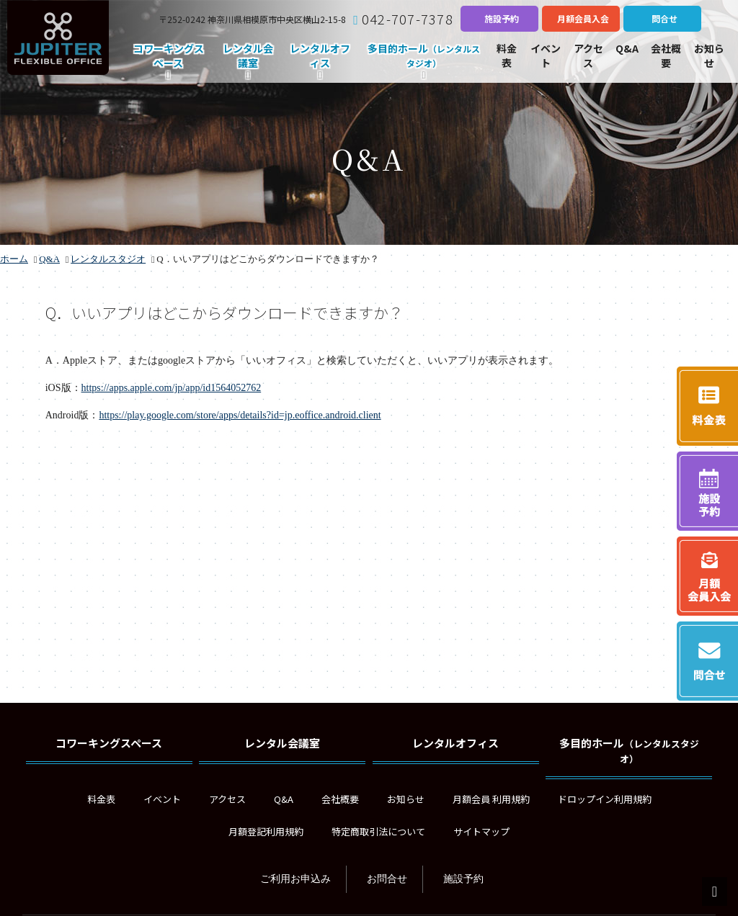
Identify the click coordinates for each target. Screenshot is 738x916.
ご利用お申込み (295, 879)
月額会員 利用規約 (491, 799)
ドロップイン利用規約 (605, 799)
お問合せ (387, 879)
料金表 (101, 799)
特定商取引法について (378, 831)
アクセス (227, 799)
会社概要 (340, 799)
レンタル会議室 (282, 742)
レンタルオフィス (455, 742)
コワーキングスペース (108, 742)
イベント (162, 799)
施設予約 (463, 879)
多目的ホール (629, 750)
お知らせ (405, 799)
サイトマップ (481, 831)
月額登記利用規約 (265, 831)
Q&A (283, 799)
